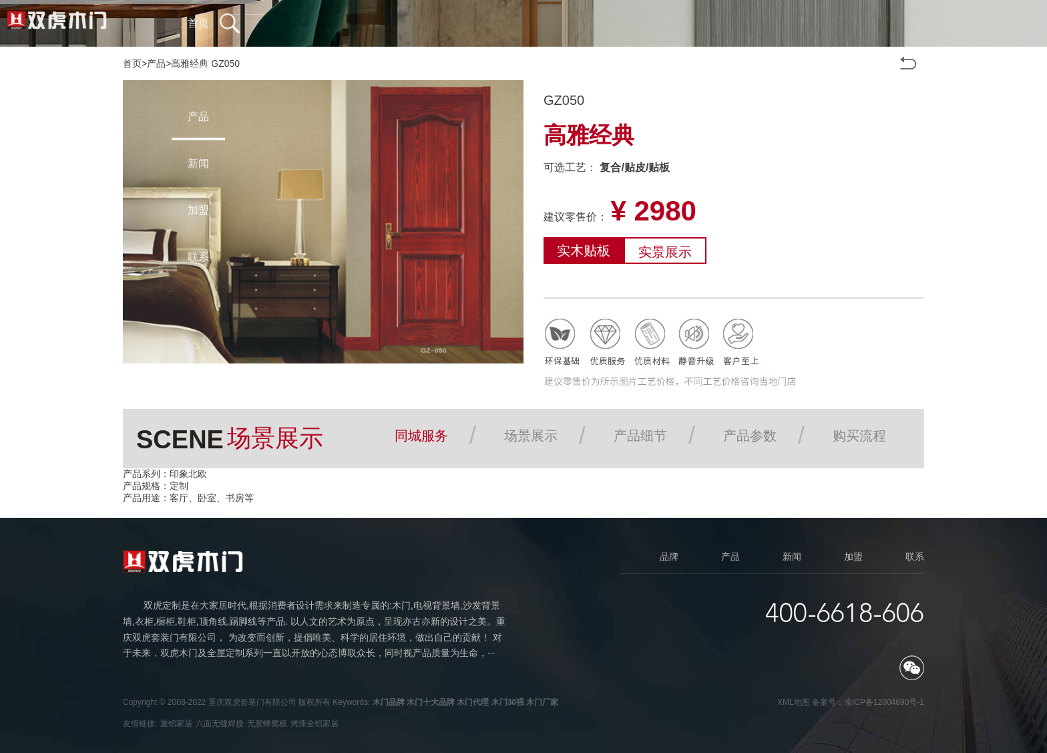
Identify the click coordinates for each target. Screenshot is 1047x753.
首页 (132, 63)
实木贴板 (583, 250)
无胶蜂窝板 (267, 723)
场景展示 (531, 435)
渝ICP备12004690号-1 (884, 702)
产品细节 (640, 435)
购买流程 (859, 435)
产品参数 (750, 435)
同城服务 (421, 435)
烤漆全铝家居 (314, 723)
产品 (156, 63)
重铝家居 (176, 723)
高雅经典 (189, 63)
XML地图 (793, 702)
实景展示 (665, 252)
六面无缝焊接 (220, 723)
